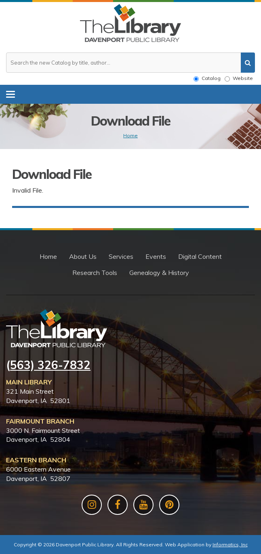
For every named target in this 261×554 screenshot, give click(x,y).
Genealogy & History (159, 273)
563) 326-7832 (50, 365)
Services (121, 256)
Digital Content (200, 256)
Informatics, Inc (230, 544)
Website (239, 78)
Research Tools (94, 273)
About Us (83, 256)
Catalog (207, 78)
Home (130, 135)
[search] (248, 62)
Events (155, 256)
